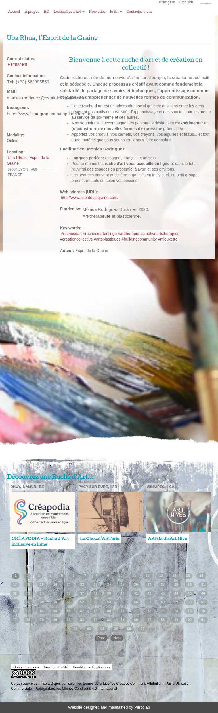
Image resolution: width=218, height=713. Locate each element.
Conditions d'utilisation (91, 667)
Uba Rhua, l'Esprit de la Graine (28, 160)
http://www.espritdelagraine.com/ (89, 197)
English (186, 2)
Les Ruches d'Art (69, 11)
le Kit (116, 11)
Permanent (17, 64)
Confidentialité (56, 667)
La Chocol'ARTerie (99, 538)
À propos (32, 11)
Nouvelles (97, 11)
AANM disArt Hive (167, 538)
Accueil (14, 11)
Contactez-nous (139, 11)
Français (167, 2)
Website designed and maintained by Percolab (109, 707)
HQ (46, 11)
